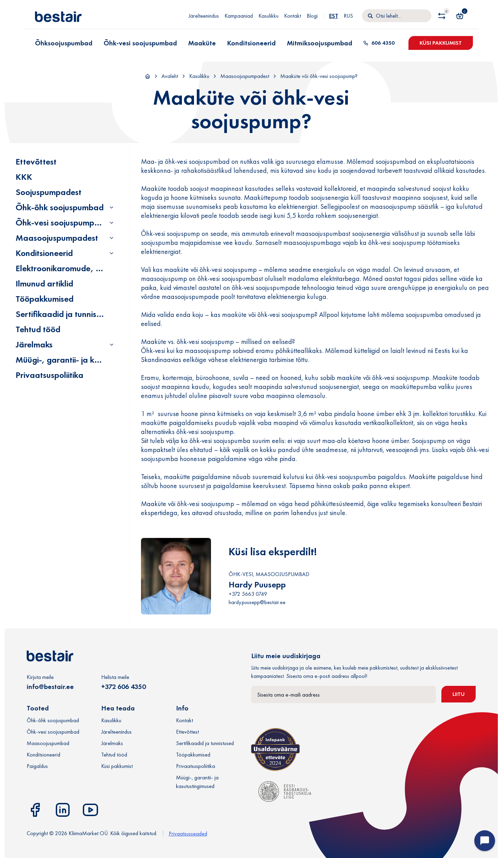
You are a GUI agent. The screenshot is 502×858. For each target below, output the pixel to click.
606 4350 (379, 42)
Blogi (312, 15)
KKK (24, 177)
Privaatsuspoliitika (49, 375)
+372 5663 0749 (248, 594)
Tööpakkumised (44, 298)
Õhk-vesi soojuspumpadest (65, 222)
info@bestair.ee (50, 686)
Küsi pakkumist (441, 42)
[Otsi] (396, 16)
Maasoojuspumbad (48, 743)
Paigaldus (37, 766)
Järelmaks (34, 344)
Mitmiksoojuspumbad (319, 42)
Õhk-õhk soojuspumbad (60, 207)
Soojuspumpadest (48, 192)
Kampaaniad (238, 15)
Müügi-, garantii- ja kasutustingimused (87, 359)
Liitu (458, 694)
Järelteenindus (203, 15)
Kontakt (292, 15)
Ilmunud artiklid (44, 283)
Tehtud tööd (38, 329)
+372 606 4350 (123, 686)
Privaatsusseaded (188, 833)
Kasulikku (268, 15)
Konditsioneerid (251, 42)
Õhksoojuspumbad (64, 42)
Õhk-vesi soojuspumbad (140, 42)
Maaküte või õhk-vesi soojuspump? (319, 76)
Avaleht (169, 76)
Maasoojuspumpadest (244, 76)
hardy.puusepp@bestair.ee (257, 602)
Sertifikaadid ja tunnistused (66, 314)
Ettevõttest (36, 161)
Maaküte (202, 42)
